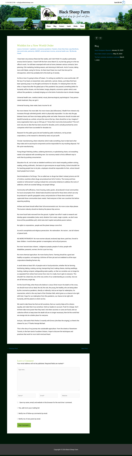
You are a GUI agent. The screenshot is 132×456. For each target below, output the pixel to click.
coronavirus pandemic (45, 48)
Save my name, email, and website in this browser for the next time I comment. (46, 403)
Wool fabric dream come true (104, 52)
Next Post (85, 347)
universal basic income (57, 50)
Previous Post (12, 347)
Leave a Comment (23, 48)
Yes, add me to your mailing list (28, 409)
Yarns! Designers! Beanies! (103, 49)
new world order (30, 50)
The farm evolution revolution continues (108, 56)
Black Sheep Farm (74, 10)
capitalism (34, 48)
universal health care (72, 50)
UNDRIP (45, 50)
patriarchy (39, 50)
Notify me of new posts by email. (30, 420)
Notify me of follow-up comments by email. (33, 414)
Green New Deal (66, 48)
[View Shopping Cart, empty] (119, 2)
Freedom (57, 48)
